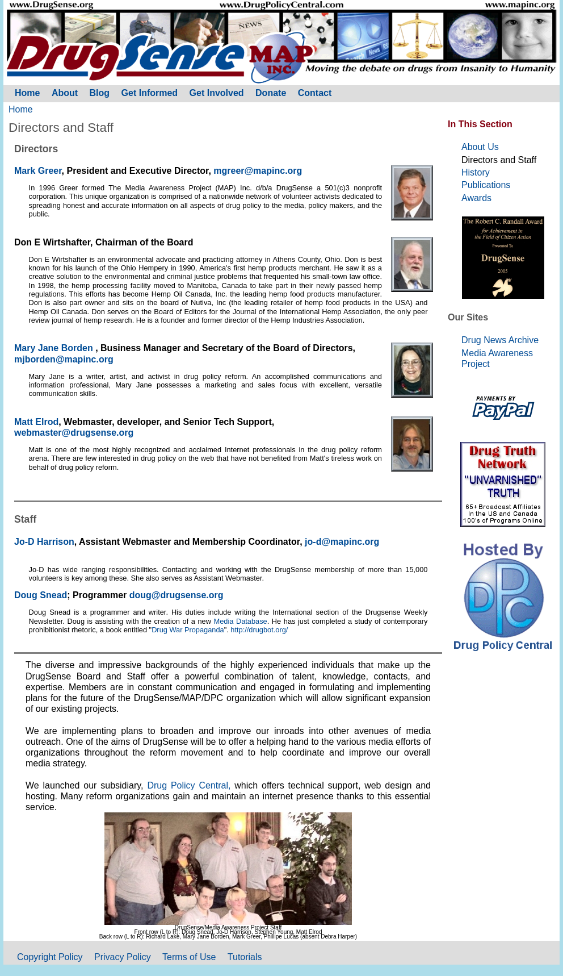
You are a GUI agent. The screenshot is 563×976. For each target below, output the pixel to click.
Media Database (240, 621)
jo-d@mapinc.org (342, 542)
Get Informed (149, 93)
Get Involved (217, 93)
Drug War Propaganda (188, 629)
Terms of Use (189, 957)
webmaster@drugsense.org (73, 432)
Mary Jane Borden (54, 348)
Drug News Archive (500, 340)
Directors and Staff (498, 160)
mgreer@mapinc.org (257, 171)
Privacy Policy (122, 957)
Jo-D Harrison (44, 542)
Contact (315, 93)
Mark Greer (38, 171)
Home (21, 109)
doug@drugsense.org (176, 595)
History (475, 172)
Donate (270, 93)
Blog (100, 93)
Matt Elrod (36, 422)
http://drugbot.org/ (259, 629)
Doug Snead (40, 595)
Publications (485, 185)
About (65, 93)
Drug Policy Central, (190, 785)
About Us (480, 147)
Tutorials (245, 957)
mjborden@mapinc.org (64, 359)
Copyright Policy (50, 957)
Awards (476, 198)
